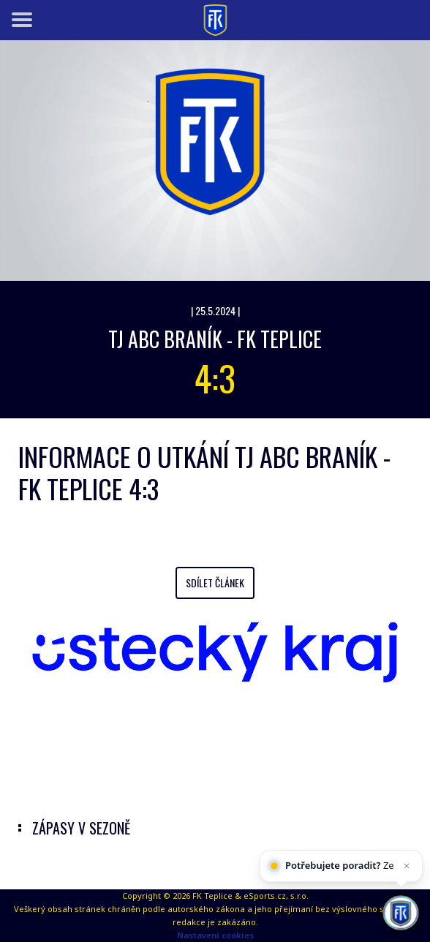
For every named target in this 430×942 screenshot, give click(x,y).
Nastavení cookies (215, 935)
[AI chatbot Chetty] (400, 911)
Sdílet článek (215, 582)
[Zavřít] (405, 879)
